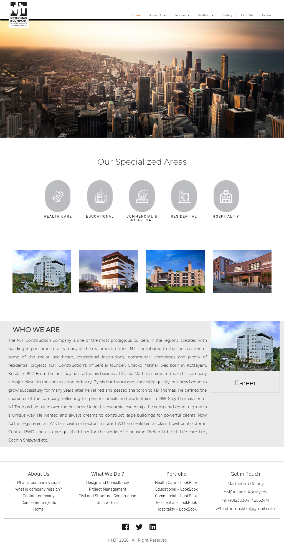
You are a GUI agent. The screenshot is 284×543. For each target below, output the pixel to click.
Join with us (107, 502)
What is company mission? (38, 489)
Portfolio (206, 15)
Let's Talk (247, 15)
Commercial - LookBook (176, 496)
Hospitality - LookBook (176, 509)
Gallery (227, 15)
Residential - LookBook (176, 502)
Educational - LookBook (176, 489)
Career (266, 15)
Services (182, 15)
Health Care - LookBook (176, 482)
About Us (157, 15)
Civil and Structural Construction (107, 496)
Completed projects (38, 502)
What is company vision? (38, 482)
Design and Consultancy (107, 482)
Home (136, 15)
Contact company (38, 496)
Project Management (107, 489)
